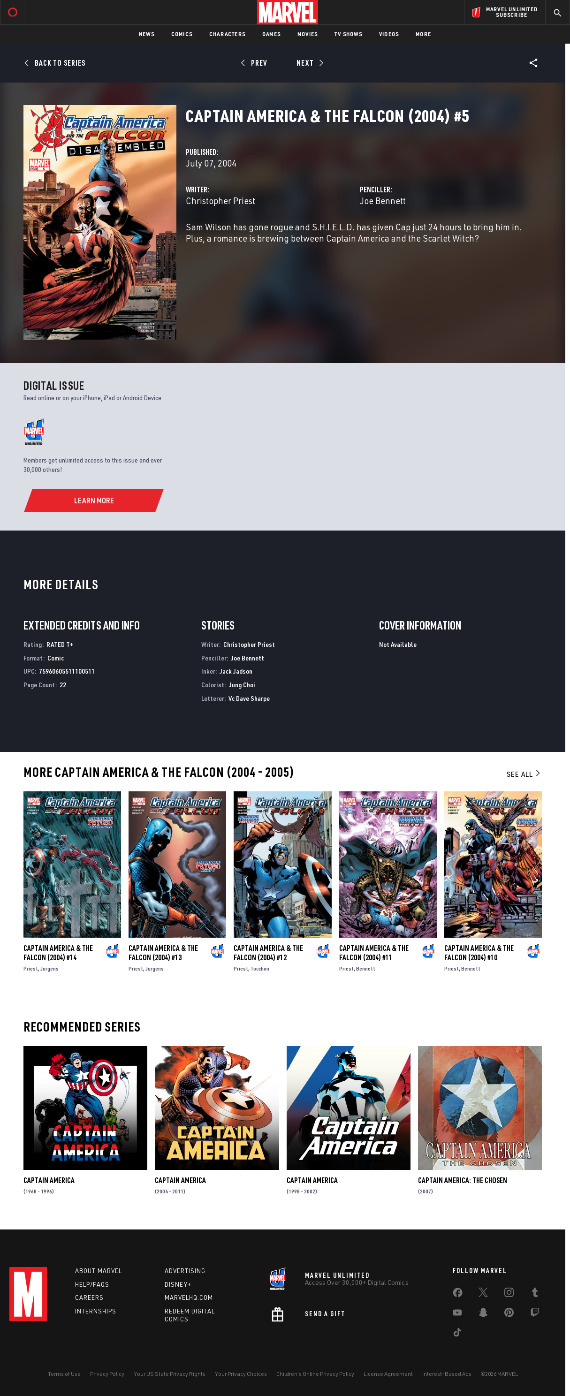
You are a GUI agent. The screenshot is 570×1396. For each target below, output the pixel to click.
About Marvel (98, 1271)
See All (524, 774)
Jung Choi (242, 685)
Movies (307, 34)
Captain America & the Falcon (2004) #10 (479, 952)
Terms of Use (64, 1373)
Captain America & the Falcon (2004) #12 (268, 952)
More (423, 34)
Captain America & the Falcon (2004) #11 (374, 952)
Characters (227, 34)
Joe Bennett (383, 200)
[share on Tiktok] (457, 1334)
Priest (30, 968)
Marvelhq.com (189, 1297)
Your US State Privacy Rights (169, 1373)
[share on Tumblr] (535, 1294)
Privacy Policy (107, 1373)
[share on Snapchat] (483, 1314)
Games (271, 34)
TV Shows (348, 34)
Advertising (185, 1271)
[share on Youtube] (457, 1314)
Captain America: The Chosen (462, 1180)
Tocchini (260, 968)
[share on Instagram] (509, 1294)
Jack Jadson (236, 671)
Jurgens (49, 968)
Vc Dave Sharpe (249, 698)
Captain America (49, 1180)
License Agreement (388, 1373)
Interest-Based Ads (446, 1373)
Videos (389, 34)
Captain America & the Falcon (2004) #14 (58, 952)
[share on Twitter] (483, 1294)
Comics (181, 34)
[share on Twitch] (535, 1314)
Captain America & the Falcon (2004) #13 (163, 952)
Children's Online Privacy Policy (315, 1373)
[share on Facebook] (458, 1294)
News (146, 34)
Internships (95, 1311)
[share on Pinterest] (509, 1314)
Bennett (365, 968)
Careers (89, 1297)
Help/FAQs (92, 1284)
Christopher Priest (220, 200)
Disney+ (178, 1284)
